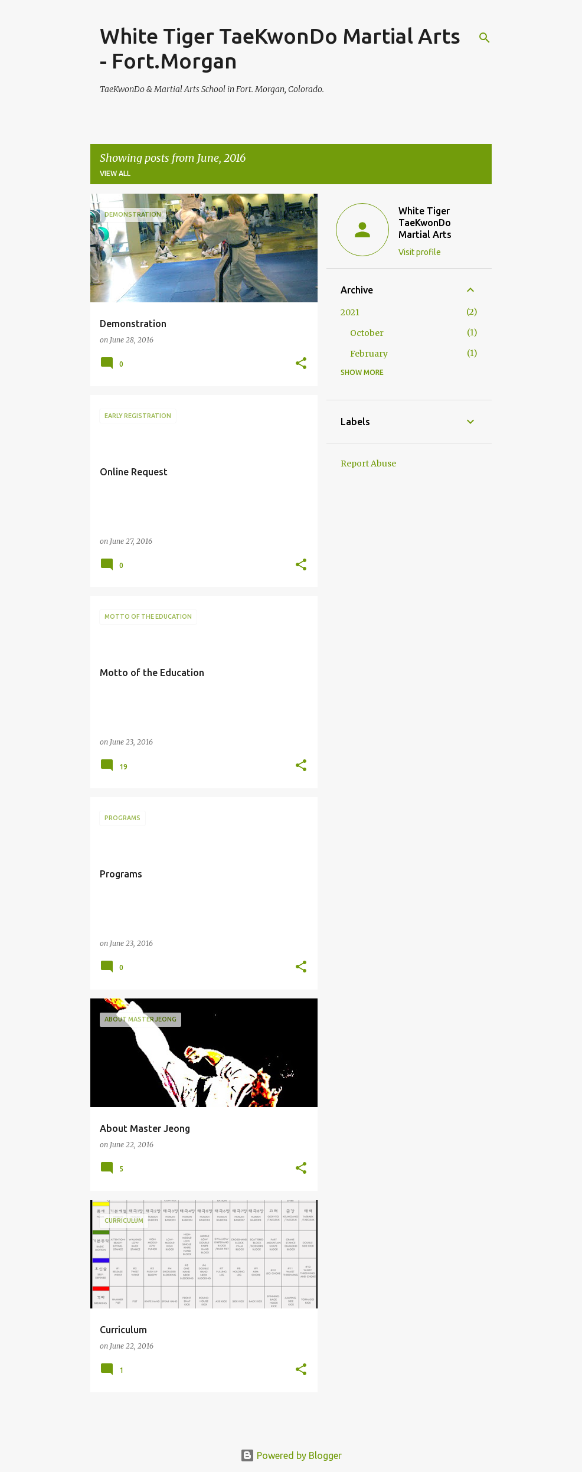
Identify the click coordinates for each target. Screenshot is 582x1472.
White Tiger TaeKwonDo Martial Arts (425, 222)
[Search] (485, 38)
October (367, 333)
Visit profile (419, 252)
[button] (301, 364)
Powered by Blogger (291, 1455)
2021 (350, 312)
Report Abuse (368, 463)
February (369, 353)
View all (115, 173)
